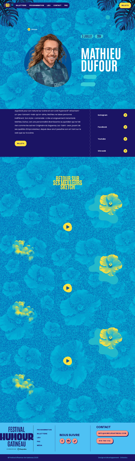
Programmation (36, 5)
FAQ (66, 5)
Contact (57, 5)
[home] (7, 5)
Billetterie (21, 5)
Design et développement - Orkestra (112, 457)
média (39, 445)
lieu (48, 5)
